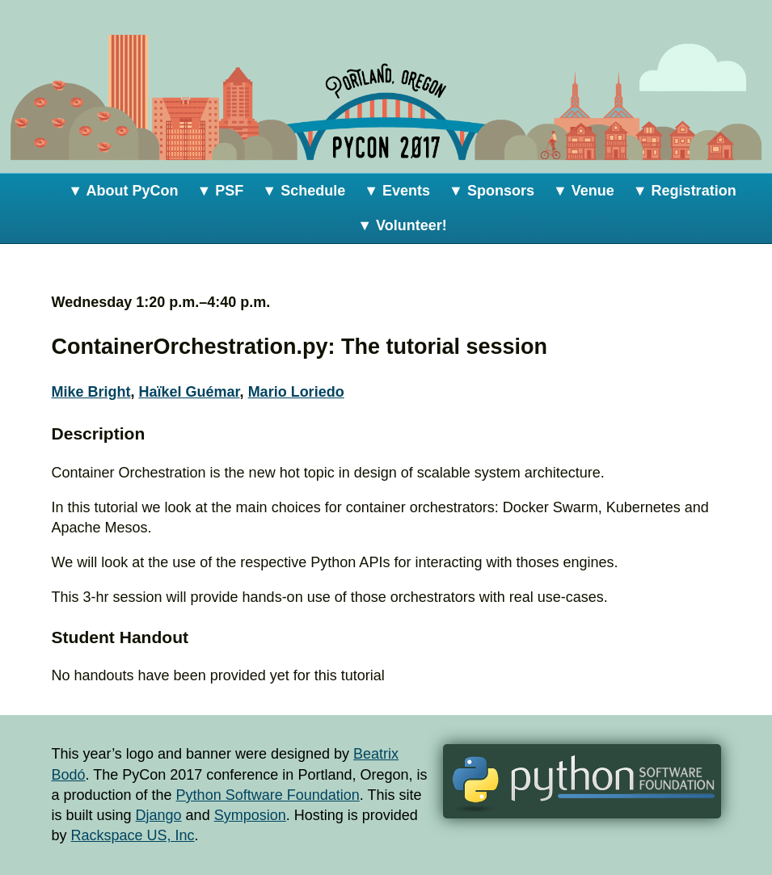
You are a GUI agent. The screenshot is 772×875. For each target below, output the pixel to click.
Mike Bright (91, 392)
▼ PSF (220, 191)
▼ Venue (583, 191)
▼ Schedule (303, 191)
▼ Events (397, 191)
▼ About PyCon (123, 191)
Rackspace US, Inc (133, 835)
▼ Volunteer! (402, 225)
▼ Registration (684, 191)
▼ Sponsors (491, 191)
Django (159, 815)
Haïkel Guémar (189, 392)
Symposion (250, 815)
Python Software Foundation (268, 795)
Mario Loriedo (296, 392)
